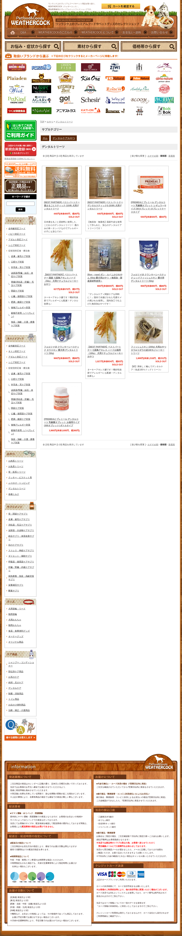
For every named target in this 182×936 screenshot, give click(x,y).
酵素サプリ (13, 590)
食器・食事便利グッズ (19, 631)
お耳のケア (13, 677)
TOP (42, 121)
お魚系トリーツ (15, 466)
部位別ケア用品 (15, 671)
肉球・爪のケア (15, 682)
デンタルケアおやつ (64, 138)
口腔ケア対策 (17, 262)
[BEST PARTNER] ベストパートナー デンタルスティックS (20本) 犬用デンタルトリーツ (105, 205)
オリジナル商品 (15, 642)
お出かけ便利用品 (16, 705)
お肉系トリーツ (15, 461)
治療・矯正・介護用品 (19, 710)
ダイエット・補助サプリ (20, 556)
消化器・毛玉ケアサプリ (20, 525)
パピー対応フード (16, 234)
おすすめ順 (153, 156)
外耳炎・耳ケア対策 (20, 267)
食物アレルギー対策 (20, 307)
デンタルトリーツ (16, 488)
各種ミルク (13, 494)
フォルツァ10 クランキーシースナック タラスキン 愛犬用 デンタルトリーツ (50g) (61, 350)
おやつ (50, 121)
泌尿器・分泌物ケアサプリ (21, 530)
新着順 (171, 156)
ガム (45, 138)
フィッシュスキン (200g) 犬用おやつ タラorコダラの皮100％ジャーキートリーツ (148, 350)
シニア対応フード (16, 245)
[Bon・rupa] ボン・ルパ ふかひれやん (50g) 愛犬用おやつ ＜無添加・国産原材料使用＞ (104, 277)
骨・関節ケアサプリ (18, 514)
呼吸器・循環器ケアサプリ (21, 561)
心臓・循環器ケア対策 (21, 296)
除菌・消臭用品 (15, 693)
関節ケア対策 (17, 291)
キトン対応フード (16, 351)
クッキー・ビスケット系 (20, 477)
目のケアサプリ (15, 545)
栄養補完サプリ (15, 585)
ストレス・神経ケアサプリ (21, 550)
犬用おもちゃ (14, 619)
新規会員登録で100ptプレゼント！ (19, 159)
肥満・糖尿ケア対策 (20, 302)
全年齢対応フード (16, 228)
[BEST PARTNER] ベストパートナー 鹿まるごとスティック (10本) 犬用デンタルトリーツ (62, 205)
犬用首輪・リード (16, 608)
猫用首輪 (12, 614)
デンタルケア (14, 688)
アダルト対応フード (18, 239)
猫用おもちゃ (14, 625)
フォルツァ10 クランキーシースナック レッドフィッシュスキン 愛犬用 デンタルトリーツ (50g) (148, 277)
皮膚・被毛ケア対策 (20, 256)
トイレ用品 (13, 699)
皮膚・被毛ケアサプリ (19, 519)
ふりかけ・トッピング (19, 483)
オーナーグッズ (15, 636)
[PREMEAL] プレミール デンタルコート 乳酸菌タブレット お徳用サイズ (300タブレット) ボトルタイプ (61, 422)
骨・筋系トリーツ (16, 472)
